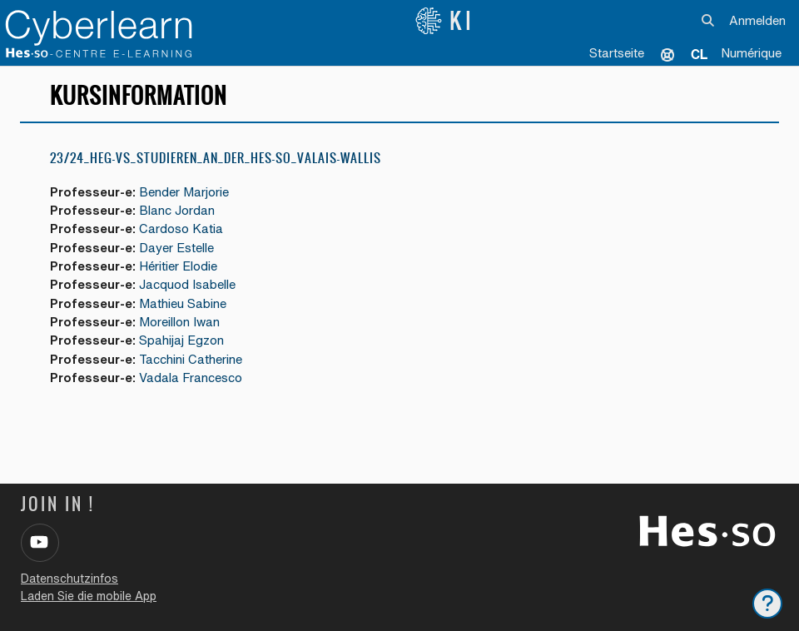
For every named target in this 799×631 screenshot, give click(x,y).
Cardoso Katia (181, 228)
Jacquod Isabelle (187, 284)
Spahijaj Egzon (181, 340)
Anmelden (757, 20)
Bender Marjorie (184, 192)
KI (444, 20)
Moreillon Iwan (179, 322)
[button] (708, 21)
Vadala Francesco (190, 377)
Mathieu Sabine (182, 303)
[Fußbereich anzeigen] (767, 604)
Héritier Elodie (178, 266)
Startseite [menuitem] (616, 53)
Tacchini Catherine (190, 359)
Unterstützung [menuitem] (667, 54)
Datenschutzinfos (69, 578)
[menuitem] (699, 54)
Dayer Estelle (176, 247)
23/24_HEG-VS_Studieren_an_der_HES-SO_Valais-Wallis (215, 157)
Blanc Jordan (177, 210)
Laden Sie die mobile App (88, 596)
